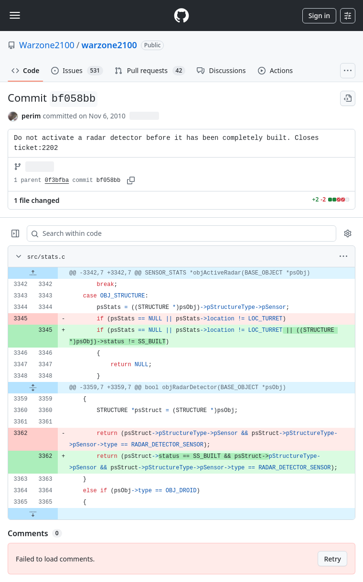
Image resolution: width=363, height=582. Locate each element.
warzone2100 (109, 45)
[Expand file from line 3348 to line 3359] (33, 387)
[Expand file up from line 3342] (33, 273)
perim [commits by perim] (31, 115)
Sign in (319, 15)
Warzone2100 (47, 45)
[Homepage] (181, 15)
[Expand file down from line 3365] (33, 513)
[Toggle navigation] (15, 15)
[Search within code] (177, 233)
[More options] (343, 256)
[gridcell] (181, 273)
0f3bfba (57, 180)
